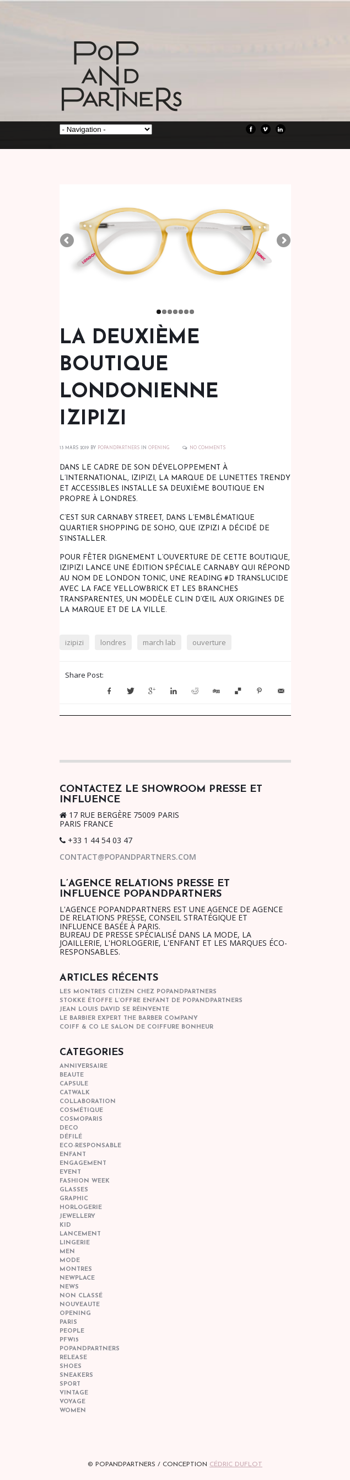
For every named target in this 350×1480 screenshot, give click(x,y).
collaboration (88, 1102)
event (70, 1172)
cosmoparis (81, 1119)
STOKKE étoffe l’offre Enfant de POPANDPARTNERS (151, 1001)
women (73, 1411)
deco (69, 1128)
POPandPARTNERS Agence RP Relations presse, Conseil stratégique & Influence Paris (142, 94)
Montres (76, 1269)
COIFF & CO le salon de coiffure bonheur (136, 1027)
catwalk (75, 1093)
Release (73, 1358)
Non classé (81, 1296)
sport (70, 1384)
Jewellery (77, 1216)
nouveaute (80, 1305)
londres (113, 642)
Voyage (72, 1402)
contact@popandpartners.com (128, 856)
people (72, 1331)
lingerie (75, 1243)
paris (68, 1322)
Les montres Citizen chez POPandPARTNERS (138, 992)
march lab (159, 642)
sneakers (76, 1375)
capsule (74, 1084)
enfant (73, 1155)
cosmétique (81, 1111)
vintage (74, 1393)
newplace (77, 1278)
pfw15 (69, 1340)
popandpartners (90, 1349)
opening (159, 448)
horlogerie (81, 1208)
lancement (80, 1234)
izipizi (74, 642)
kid (65, 1225)
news (69, 1287)
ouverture (209, 642)
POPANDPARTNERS (118, 448)
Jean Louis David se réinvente (114, 1010)
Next (282, 241)
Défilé (71, 1137)
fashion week (85, 1181)
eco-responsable (90, 1146)
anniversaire (83, 1066)
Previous (68, 241)
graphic (74, 1199)
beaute (72, 1075)
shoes (71, 1367)
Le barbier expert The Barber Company (129, 1018)
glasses (74, 1190)
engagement (83, 1163)
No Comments (207, 448)
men (67, 1252)
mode (70, 1261)
